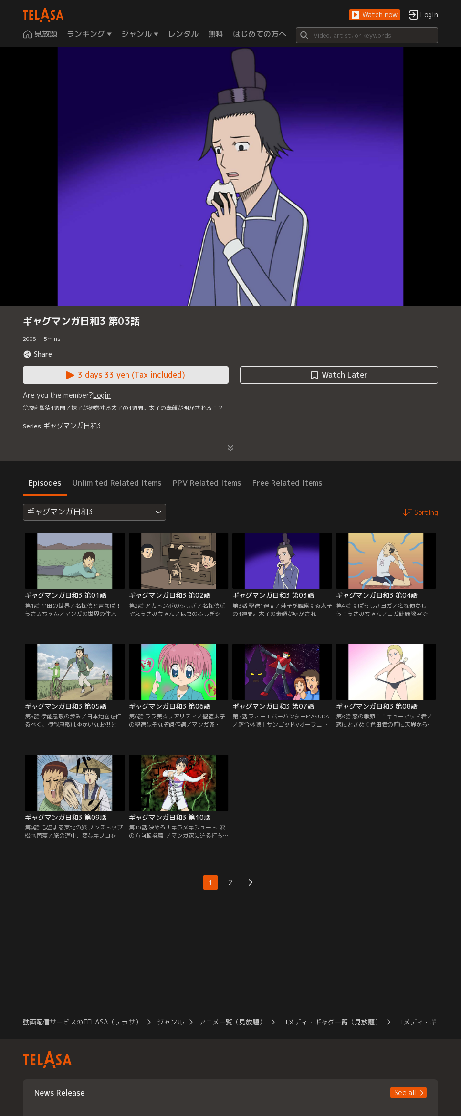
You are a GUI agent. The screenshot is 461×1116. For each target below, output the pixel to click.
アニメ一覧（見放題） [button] (232, 1021)
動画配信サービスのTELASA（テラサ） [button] (82, 1021)
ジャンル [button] (170, 1021)
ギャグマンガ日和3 (72, 425)
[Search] (367, 35)
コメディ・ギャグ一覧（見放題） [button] (331, 1021)
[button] (374, 15)
